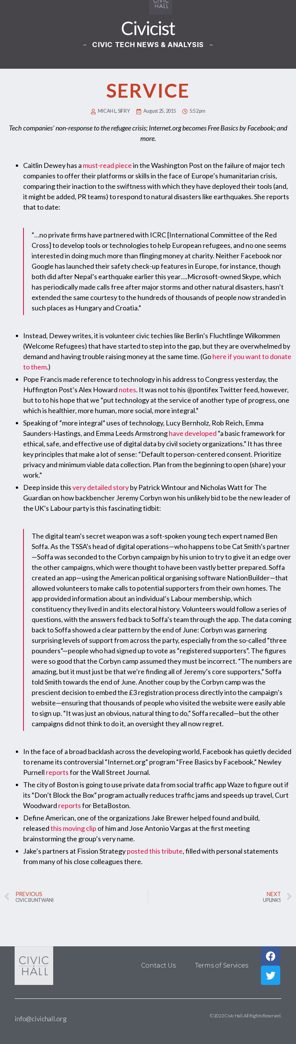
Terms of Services (221, 965)
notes (127, 389)
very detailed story (100, 487)
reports (57, 772)
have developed (193, 433)
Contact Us (158, 965)
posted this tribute (155, 851)
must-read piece (107, 165)
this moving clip (73, 828)
